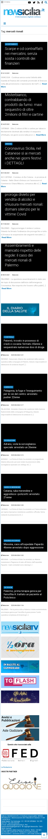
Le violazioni (9, 440)
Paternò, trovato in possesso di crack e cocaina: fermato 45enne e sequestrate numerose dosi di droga (24, 344)
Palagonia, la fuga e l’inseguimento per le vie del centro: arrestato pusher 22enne (23, 394)
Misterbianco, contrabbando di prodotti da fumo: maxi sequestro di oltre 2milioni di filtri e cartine (24, 105)
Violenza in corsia (12, 540)
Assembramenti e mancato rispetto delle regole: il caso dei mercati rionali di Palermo (23, 255)
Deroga (9, 144)
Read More (41, 135)
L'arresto (8, 387)
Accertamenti (11, 44)
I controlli (9, 337)
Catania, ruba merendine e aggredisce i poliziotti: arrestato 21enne (22, 494)
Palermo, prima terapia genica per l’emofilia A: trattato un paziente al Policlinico (23, 594)
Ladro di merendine (12, 487)
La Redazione (6, 767)
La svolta (8, 587)
